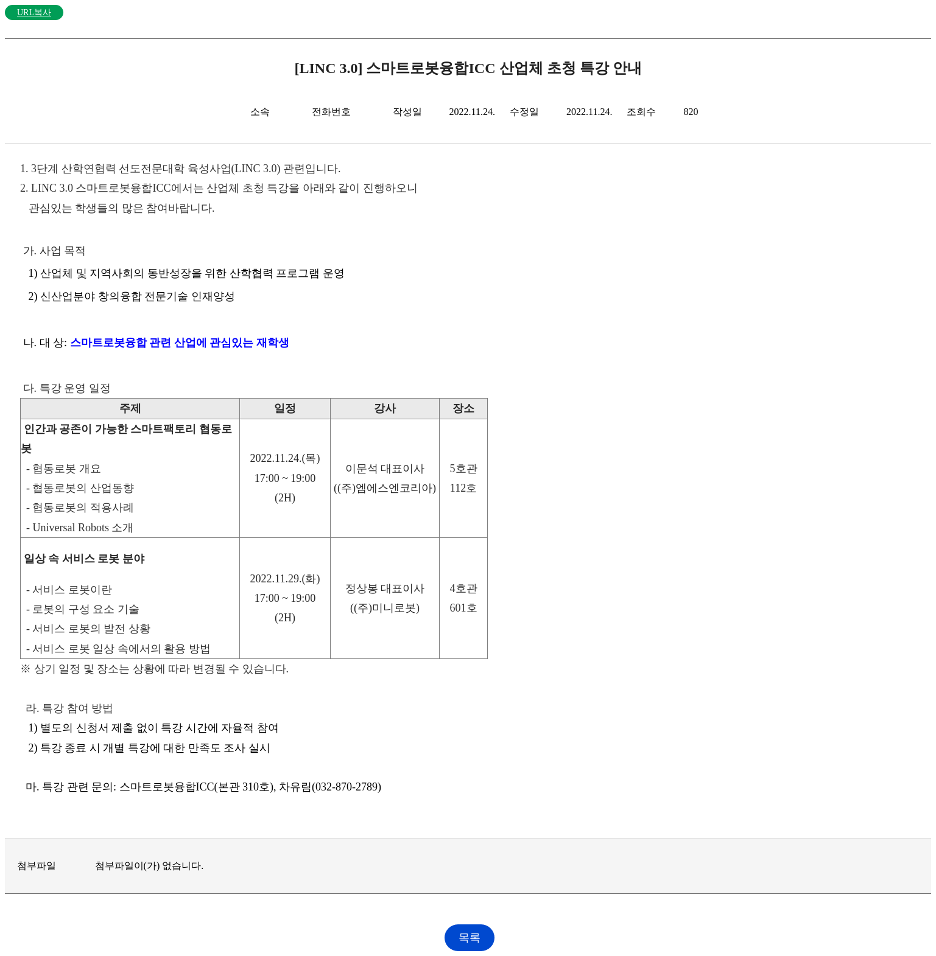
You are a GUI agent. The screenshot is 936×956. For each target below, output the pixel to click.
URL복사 (34, 12)
